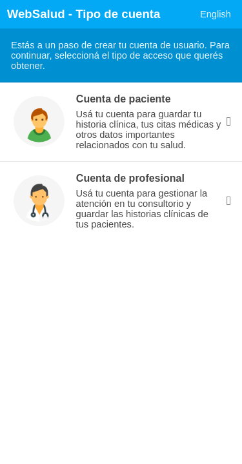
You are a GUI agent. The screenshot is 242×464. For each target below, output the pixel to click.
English (215, 14)
